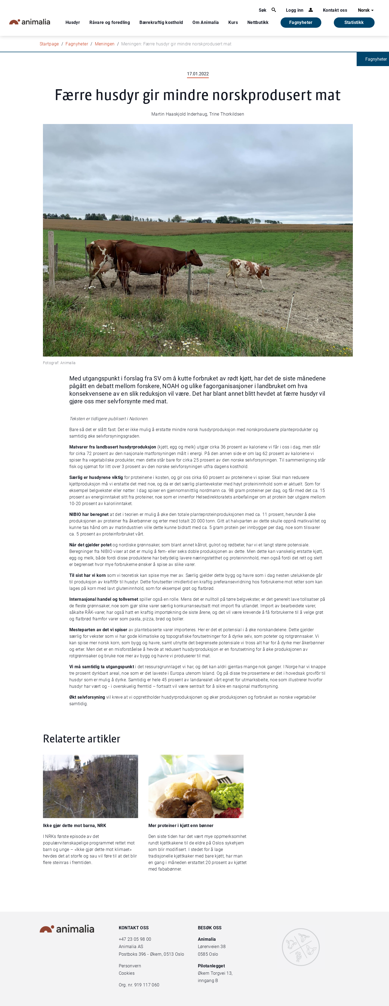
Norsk (366, 10)
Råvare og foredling (109, 22)
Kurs (233, 22)
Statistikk (354, 22)
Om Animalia (205, 22)
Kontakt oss (335, 10)
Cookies (127, 973)
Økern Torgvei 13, (216, 973)
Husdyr (73, 22)
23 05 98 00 (139, 939)
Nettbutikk (258, 22)
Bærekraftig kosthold (161, 22)
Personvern (130, 965)
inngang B (208, 980)
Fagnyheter (301, 22)
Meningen (105, 44)
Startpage (49, 44)
